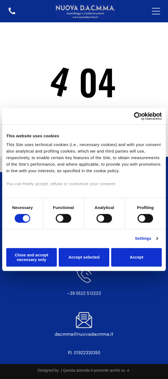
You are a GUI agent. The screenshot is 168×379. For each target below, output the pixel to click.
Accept (136, 257)
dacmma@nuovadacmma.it (84, 334)
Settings (143, 238)
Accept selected (84, 257)
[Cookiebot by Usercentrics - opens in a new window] (138, 116)
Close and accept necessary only (31, 257)
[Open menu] (156, 11)
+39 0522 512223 (84, 293)
